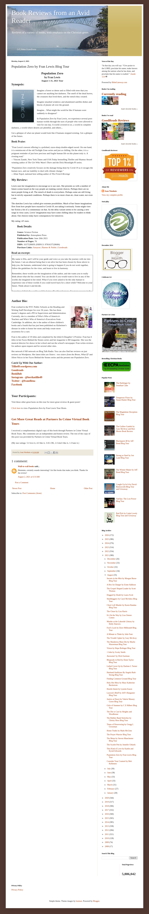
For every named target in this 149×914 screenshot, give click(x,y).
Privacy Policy (17, 890)
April (109, 781)
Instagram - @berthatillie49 (26, 377)
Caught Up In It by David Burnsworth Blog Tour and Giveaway (126, 486)
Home (52, 488)
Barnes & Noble (49, 247)
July (109, 769)
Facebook (16, 384)
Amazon (36, 247)
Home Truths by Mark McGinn (119, 731)
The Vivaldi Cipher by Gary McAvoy (122, 638)
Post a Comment (21, 482)
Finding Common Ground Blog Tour (121, 679)
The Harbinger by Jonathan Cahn (123, 384)
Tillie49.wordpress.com (24, 366)
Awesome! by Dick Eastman (118, 656)
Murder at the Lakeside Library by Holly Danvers (120, 622)
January (110, 793)
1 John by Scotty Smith (116, 652)
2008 (107, 846)
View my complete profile (112, 195)
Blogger (96, 901)
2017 (107, 810)
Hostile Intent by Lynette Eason (119, 689)
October (110, 567)
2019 (107, 802)
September (111, 571)
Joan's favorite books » (129, 109)
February (111, 789)
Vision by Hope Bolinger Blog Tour (121, 648)
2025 (107, 539)
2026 (107, 535)
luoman (79, 901)
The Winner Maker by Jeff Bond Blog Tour (126, 471)
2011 (107, 834)
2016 (107, 814)
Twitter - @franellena (23, 380)
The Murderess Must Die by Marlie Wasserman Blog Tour (121, 643)
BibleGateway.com (119, 82)
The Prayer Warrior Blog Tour (119, 734)
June (109, 773)
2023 (107, 547)
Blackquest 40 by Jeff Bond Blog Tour (124, 442)
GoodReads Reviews (115, 120)
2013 (107, 826)
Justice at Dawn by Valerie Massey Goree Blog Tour (121, 700)
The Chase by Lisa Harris (117, 611)
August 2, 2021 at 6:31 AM (29, 477)
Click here (16, 408)
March (110, 785)
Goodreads (62, 247)
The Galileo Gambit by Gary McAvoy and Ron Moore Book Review (125, 428)
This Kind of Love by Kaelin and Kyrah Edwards (120, 750)
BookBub (16, 373)
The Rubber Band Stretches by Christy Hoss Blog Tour (119, 719)
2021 (107, 555)
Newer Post (16, 488)
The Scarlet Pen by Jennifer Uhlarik (121, 745)
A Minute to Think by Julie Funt (120, 634)
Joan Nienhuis (111, 191)
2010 (107, 838)
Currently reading (114, 94)
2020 (107, 798)
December (111, 559)
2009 (107, 842)
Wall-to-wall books (26, 466)
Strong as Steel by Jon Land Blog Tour (125, 456)
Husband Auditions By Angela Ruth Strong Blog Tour (121, 673)
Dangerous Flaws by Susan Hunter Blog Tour (126, 399)
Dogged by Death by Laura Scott (120, 595)
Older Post (88, 488)
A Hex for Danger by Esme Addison (121, 585)
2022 (107, 551)
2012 (107, 830)
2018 (107, 806)
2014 (107, 822)
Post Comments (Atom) (32, 493)
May (109, 777)
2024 (107, 543)
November (111, 563)
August (110, 575)
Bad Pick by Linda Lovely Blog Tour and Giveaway (126, 514)
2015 (107, 818)
